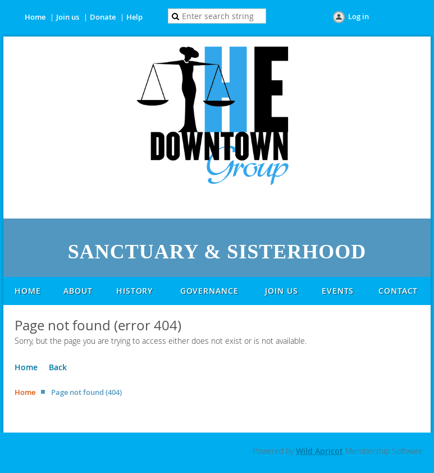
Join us (67, 17)
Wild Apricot (319, 450)
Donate (103, 17)
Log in (358, 16)
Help (134, 17)
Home (35, 17)
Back (58, 367)
